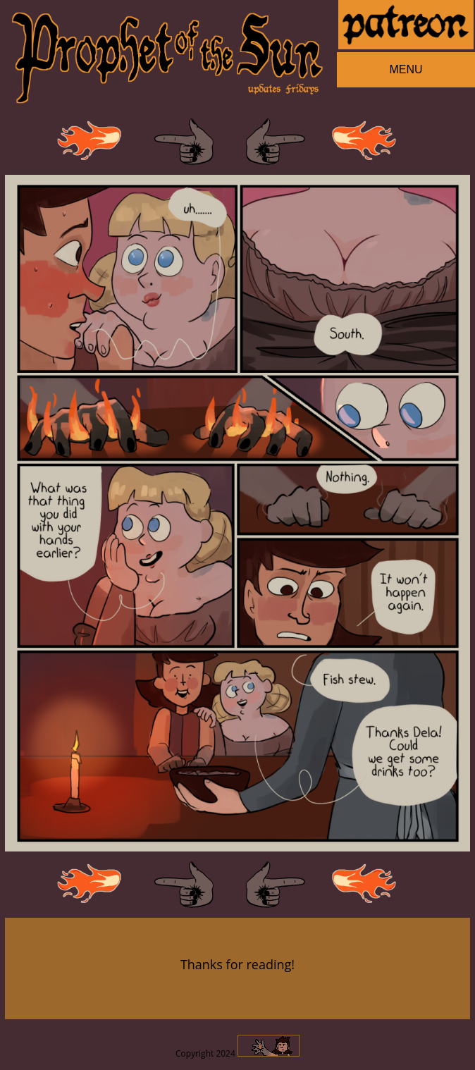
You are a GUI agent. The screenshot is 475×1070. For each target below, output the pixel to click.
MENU (405, 69)
